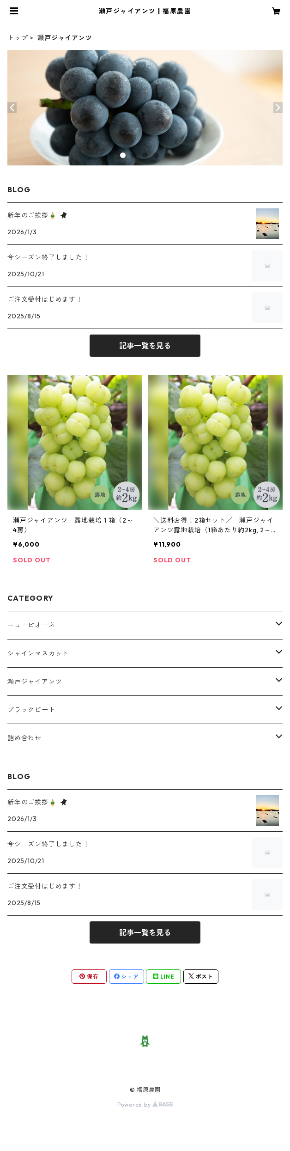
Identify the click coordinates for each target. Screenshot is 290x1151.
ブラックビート (31, 710)
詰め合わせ (24, 738)
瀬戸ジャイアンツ (34, 681)
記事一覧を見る (145, 345)
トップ (17, 38)
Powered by (145, 1104)
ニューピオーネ (31, 625)
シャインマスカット (38, 653)
